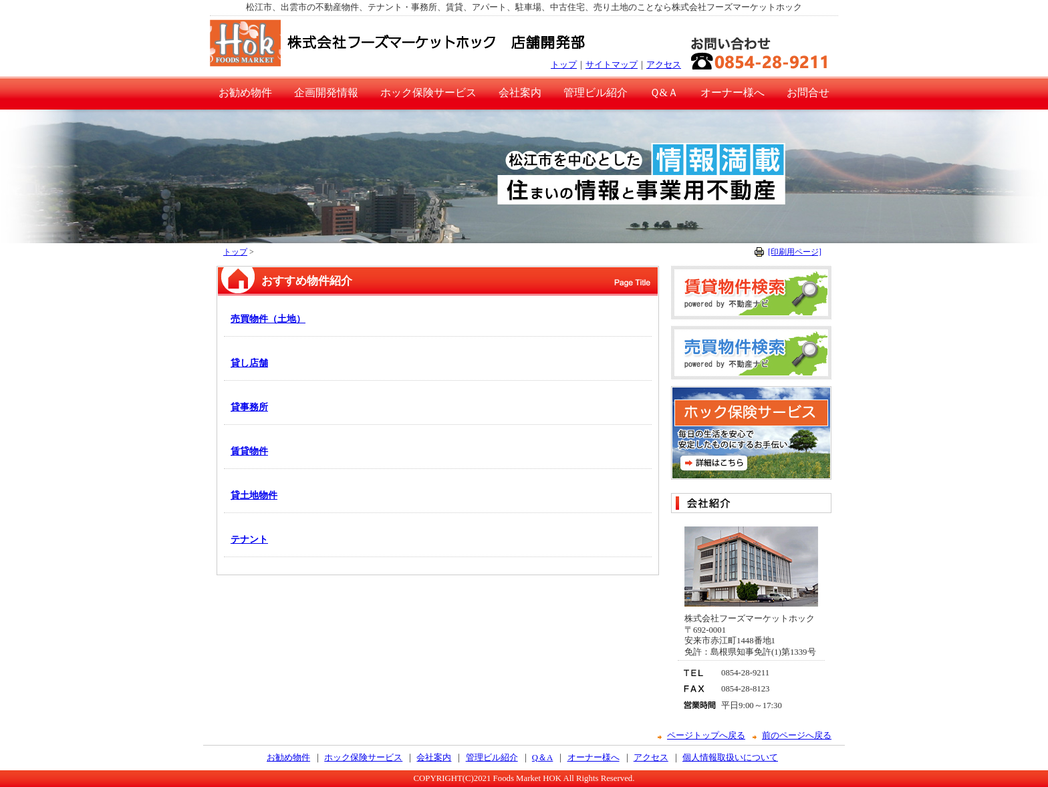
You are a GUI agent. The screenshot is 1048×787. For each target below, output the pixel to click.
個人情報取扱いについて (730, 757)
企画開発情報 (326, 92)
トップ (564, 64)
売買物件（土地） (268, 318)
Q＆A (542, 757)
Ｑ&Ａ (664, 92)
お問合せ (808, 92)
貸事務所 (249, 407)
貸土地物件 (254, 495)
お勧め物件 (245, 92)
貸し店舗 (249, 362)
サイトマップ (611, 64)
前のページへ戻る (796, 735)
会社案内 (520, 92)
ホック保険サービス (428, 92)
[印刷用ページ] (794, 252)
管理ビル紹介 (595, 92)
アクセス (663, 64)
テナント (249, 539)
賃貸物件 (249, 451)
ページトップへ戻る (706, 735)
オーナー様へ (732, 92)
